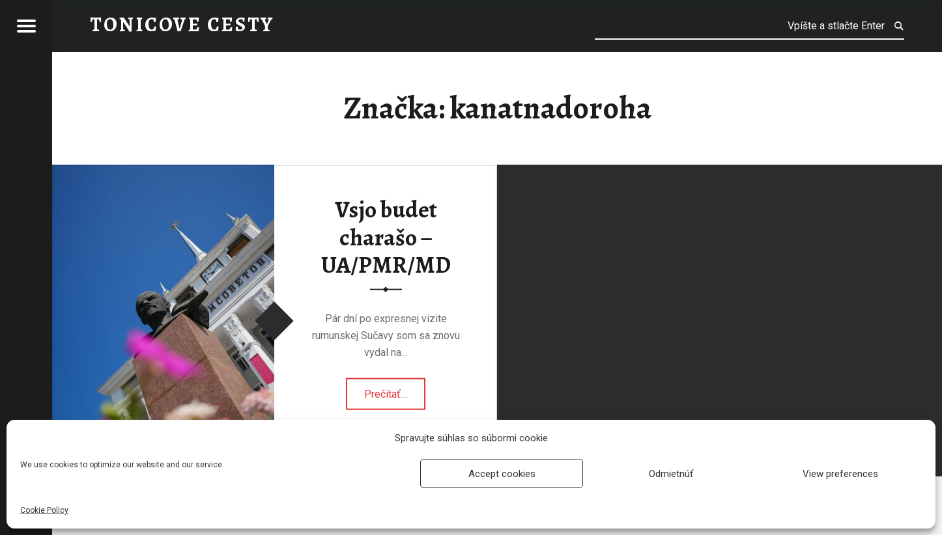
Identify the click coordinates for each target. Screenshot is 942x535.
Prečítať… (394, 389)
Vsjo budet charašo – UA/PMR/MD (386, 237)
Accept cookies (501, 474)
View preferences (840, 474)
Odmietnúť (671, 474)
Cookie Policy (44, 510)
